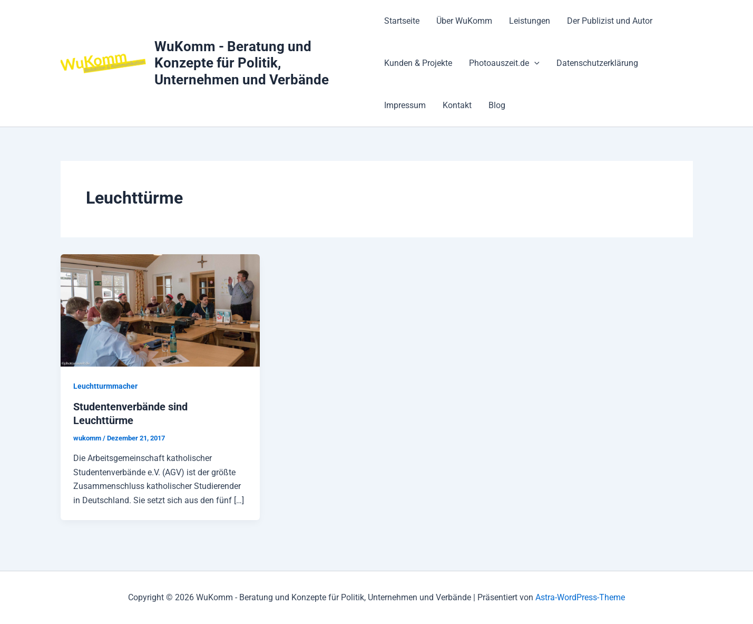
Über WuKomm (464, 21)
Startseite (401, 21)
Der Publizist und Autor (609, 21)
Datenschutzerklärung (597, 63)
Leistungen (529, 21)
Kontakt (457, 105)
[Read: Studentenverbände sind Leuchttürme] (160, 310)
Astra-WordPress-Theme (580, 597)
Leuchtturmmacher (105, 386)
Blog (496, 105)
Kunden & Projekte (418, 63)
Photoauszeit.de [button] (504, 63)
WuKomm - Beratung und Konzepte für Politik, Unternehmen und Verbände (241, 63)
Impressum (405, 105)
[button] (534, 63)
